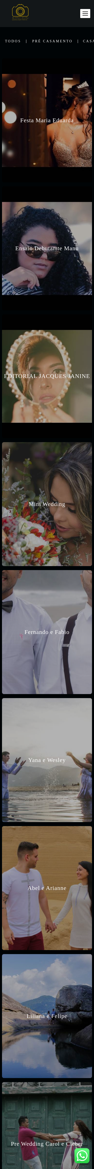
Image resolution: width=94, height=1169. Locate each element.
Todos (13, 41)
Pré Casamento (52, 41)
